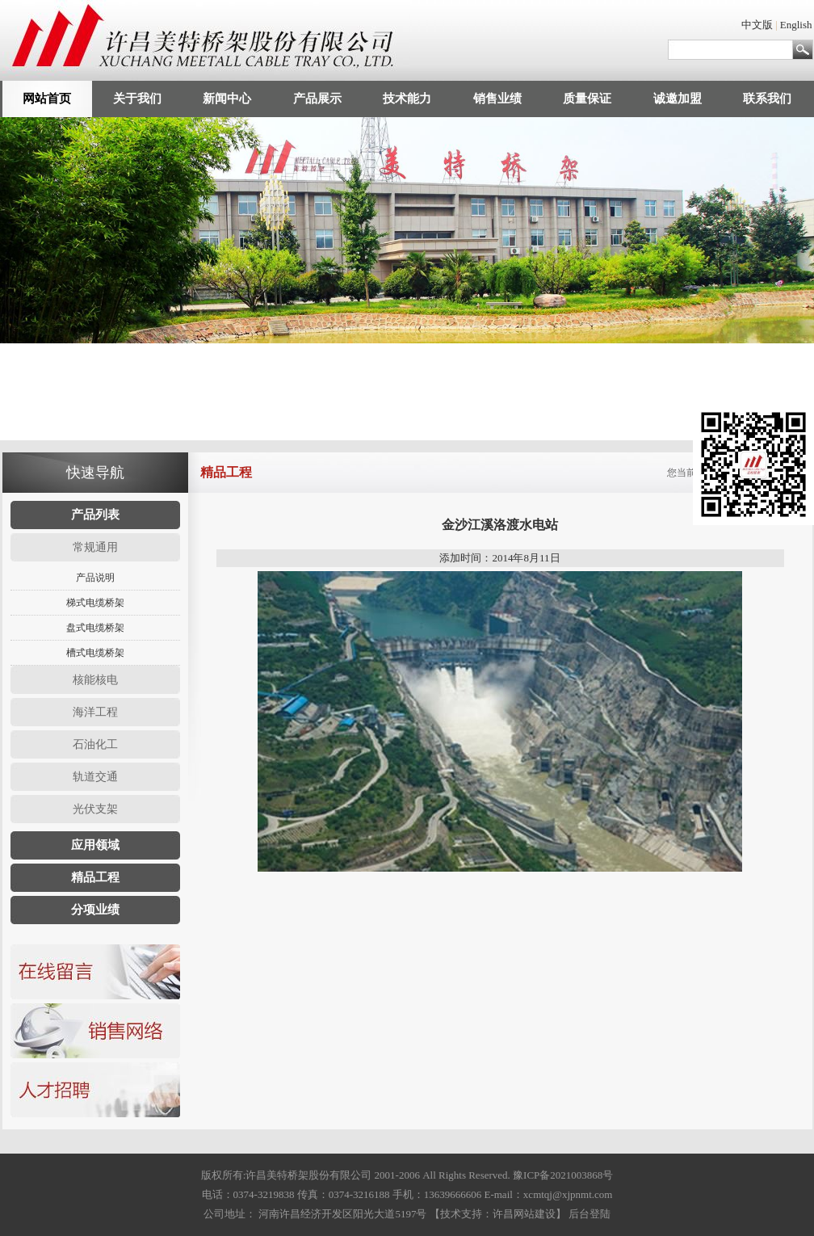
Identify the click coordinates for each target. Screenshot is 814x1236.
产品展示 (317, 98)
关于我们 (137, 98)
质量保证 (587, 98)
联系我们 (767, 98)
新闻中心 (227, 98)
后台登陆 (589, 1214)
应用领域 (95, 845)
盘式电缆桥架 (95, 627)
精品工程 (95, 877)
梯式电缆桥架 (95, 602)
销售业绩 (497, 98)
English (796, 25)
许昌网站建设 (524, 1214)
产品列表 (95, 514)
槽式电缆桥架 (95, 652)
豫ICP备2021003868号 (563, 1175)
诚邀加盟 (677, 98)
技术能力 (407, 98)
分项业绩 (95, 909)
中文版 (757, 25)
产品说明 (95, 577)
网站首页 (47, 98)
